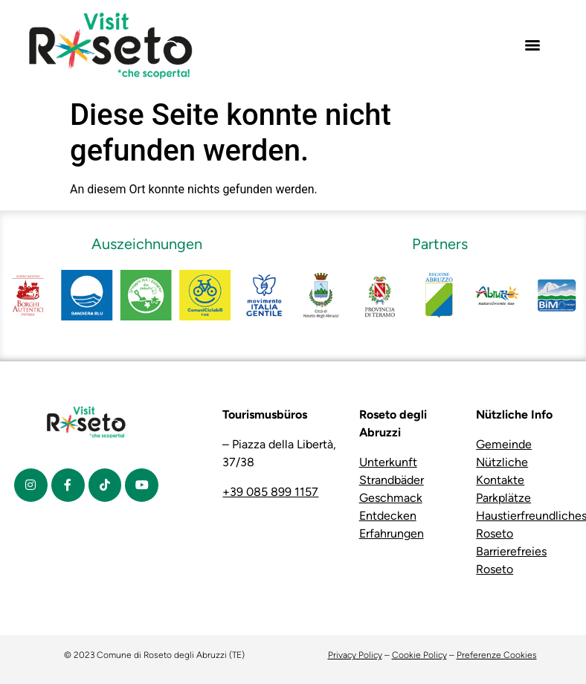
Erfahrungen (391, 533)
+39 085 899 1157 (270, 492)
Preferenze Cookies (497, 655)
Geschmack (390, 498)
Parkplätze (503, 498)
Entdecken (387, 516)
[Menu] (532, 45)
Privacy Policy (355, 655)
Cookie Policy (419, 655)
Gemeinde (504, 444)
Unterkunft (388, 462)
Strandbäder (391, 480)
